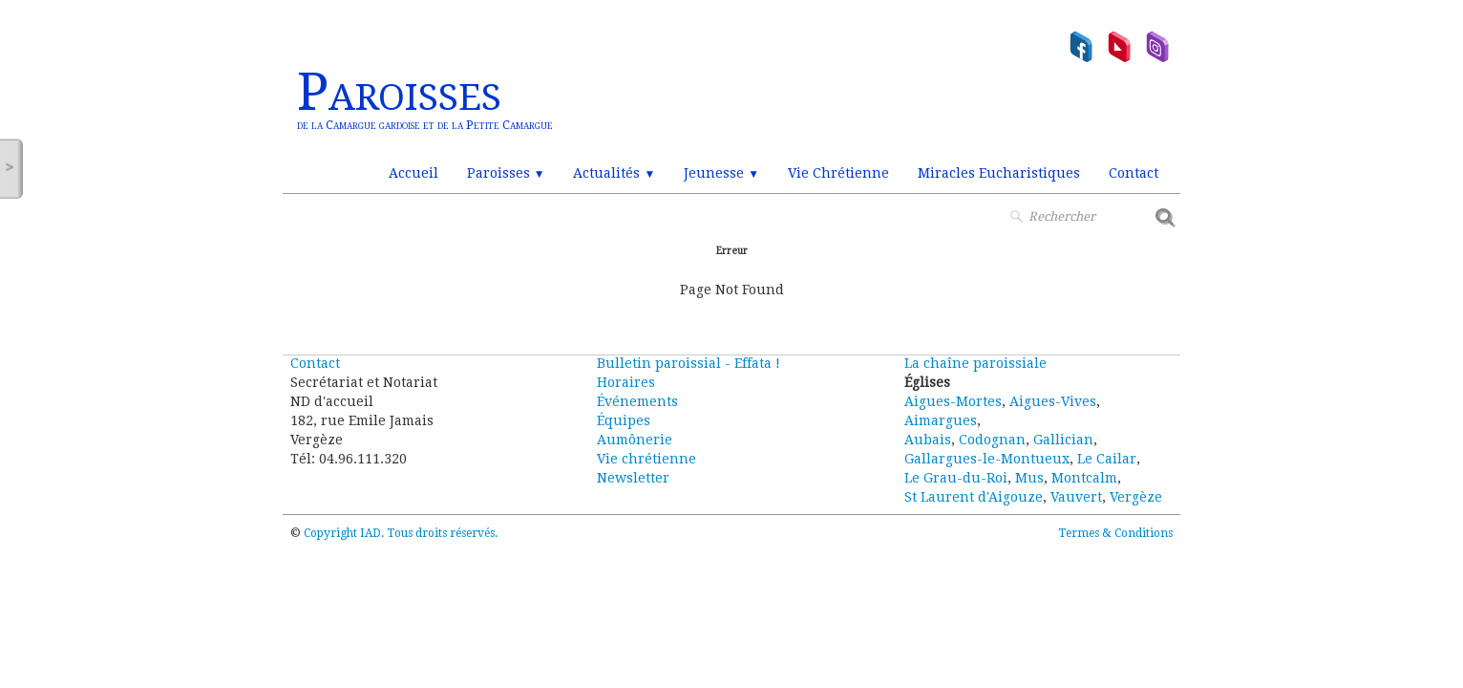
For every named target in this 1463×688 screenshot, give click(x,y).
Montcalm (1084, 477)
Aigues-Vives (1052, 401)
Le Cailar (1106, 458)
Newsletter (633, 477)
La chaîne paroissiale (975, 363)
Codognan (992, 439)
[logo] (425, 101)
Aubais (927, 439)
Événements (637, 401)
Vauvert (1076, 497)
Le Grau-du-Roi (955, 477)
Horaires (626, 382)
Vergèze (1136, 497)
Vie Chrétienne (838, 173)
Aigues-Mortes (953, 401)
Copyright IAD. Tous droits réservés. (401, 533)
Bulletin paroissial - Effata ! (688, 363)
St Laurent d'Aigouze (973, 497)
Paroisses (506, 173)
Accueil (413, 173)
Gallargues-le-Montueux (987, 458)
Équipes (623, 420)
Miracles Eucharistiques (999, 173)
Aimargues (940, 420)
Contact (1133, 173)
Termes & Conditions (1115, 533)
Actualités (614, 173)
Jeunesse (721, 173)
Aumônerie (634, 439)
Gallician (1063, 439)
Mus (1029, 477)
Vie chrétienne (646, 458)
